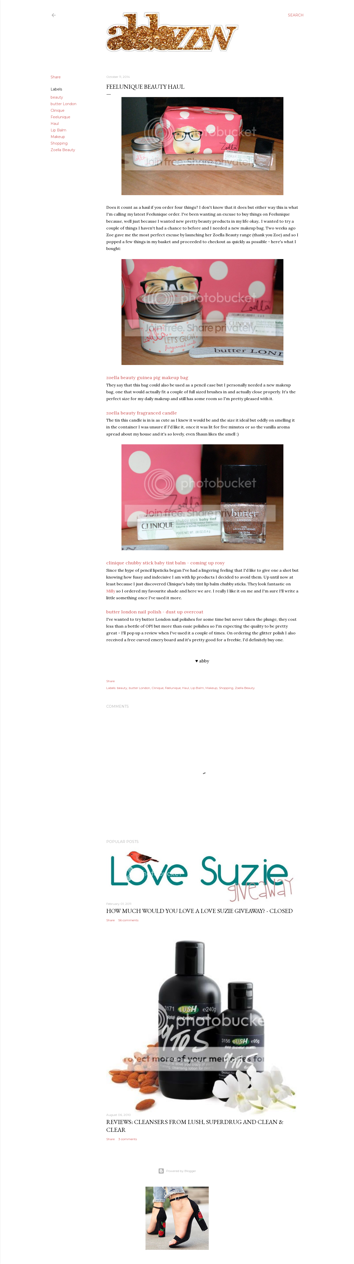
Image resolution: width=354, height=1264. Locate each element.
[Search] (296, 15)
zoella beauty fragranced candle (141, 413)
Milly (110, 590)
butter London (63, 104)
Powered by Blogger (177, 1171)
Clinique (58, 110)
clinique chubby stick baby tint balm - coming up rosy (165, 563)
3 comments (127, 1139)
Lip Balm (58, 130)
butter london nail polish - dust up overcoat (154, 612)
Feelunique (60, 117)
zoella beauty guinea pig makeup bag (147, 377)
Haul (55, 123)
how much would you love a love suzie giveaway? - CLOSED (199, 911)
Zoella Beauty (63, 150)
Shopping (59, 143)
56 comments (128, 920)
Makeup (58, 136)
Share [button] (56, 77)
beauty (57, 97)
